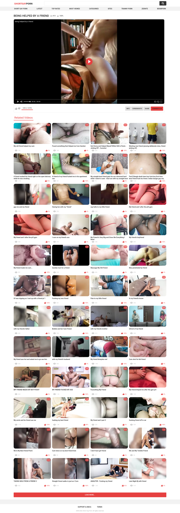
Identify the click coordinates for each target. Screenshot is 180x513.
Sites (110, 9)
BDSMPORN (161, 9)
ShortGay (23, 3)
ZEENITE (145, 9)
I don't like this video (19, 108)
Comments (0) (157, 108)
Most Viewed (74, 9)
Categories (94, 9)
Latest (39, 9)
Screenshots (137, 108)
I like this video (16, 108)
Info (128, 108)
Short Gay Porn (20, 9)
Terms (99, 507)
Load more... (90, 495)
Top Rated (56, 9)
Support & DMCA (84, 507)
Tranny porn (126, 9)
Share (147, 108)
